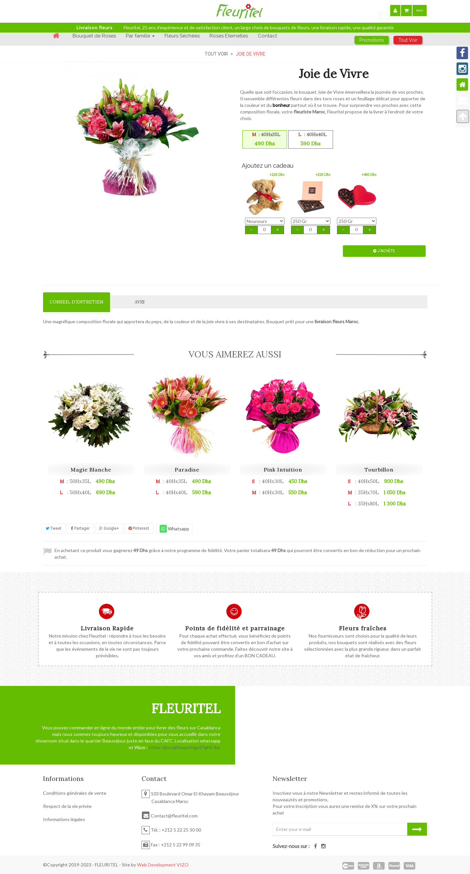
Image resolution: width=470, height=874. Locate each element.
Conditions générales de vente (74, 793)
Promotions (371, 40)
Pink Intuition (283, 470)
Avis (140, 302)
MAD (419, 10)
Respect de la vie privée (67, 806)
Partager (80, 528)
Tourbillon (379, 470)
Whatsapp (174, 528)
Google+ (109, 528)
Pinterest (138, 528)
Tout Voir (216, 54)
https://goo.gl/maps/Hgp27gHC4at (184, 747)
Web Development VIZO (163, 864)
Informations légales (64, 819)
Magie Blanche (91, 470)
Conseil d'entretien (76, 302)
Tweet (53, 528)
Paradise (187, 470)
